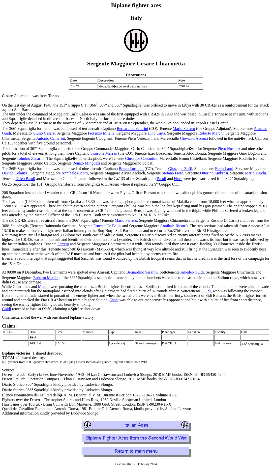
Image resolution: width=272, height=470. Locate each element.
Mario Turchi (255, 173)
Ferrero (63, 244)
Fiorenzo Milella (101, 133)
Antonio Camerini (50, 138)
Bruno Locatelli (131, 168)
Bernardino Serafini (132, 129)
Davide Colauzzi (15, 173)
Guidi (206, 291)
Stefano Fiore (172, 173)
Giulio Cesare (44, 133)
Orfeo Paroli (25, 179)
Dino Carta (156, 133)
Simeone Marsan (104, 153)
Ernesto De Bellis (107, 226)
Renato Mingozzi (86, 163)
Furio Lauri (224, 168)
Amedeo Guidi (192, 272)
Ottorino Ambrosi (214, 173)
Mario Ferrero (184, 129)
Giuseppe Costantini (141, 158)
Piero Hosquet (229, 148)
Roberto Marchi (211, 133)
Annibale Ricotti (74, 173)
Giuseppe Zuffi (180, 168)
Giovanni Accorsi (194, 138)
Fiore (178, 179)
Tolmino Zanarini (30, 158)
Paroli (161, 179)
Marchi (43, 286)
